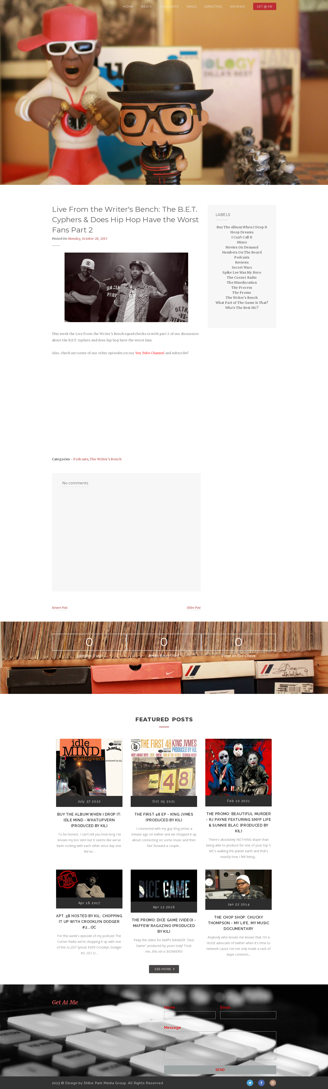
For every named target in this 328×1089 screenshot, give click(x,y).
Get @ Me (265, 6)
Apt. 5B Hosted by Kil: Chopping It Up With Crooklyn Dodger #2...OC (89, 922)
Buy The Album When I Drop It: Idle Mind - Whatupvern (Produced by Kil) (89, 820)
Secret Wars (242, 267)
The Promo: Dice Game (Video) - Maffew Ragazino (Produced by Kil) (164, 926)
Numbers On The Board (242, 252)
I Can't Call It (241, 237)
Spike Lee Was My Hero (241, 272)
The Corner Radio (242, 277)
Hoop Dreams (241, 232)
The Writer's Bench (105, 459)
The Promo (241, 293)
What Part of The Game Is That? (242, 303)
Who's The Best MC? (241, 308)
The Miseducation (242, 282)
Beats (146, 6)
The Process (241, 288)
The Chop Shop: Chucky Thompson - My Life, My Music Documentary (238, 923)
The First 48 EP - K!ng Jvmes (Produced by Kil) (163, 817)
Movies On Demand (241, 247)
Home (128, 6)
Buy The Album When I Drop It (242, 227)
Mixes (192, 6)
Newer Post (60, 608)
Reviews (237, 6)
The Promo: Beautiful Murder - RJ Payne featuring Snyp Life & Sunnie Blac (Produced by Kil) (238, 822)
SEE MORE (163, 969)
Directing (213, 6)
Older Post (194, 608)
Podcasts (169, 6)
